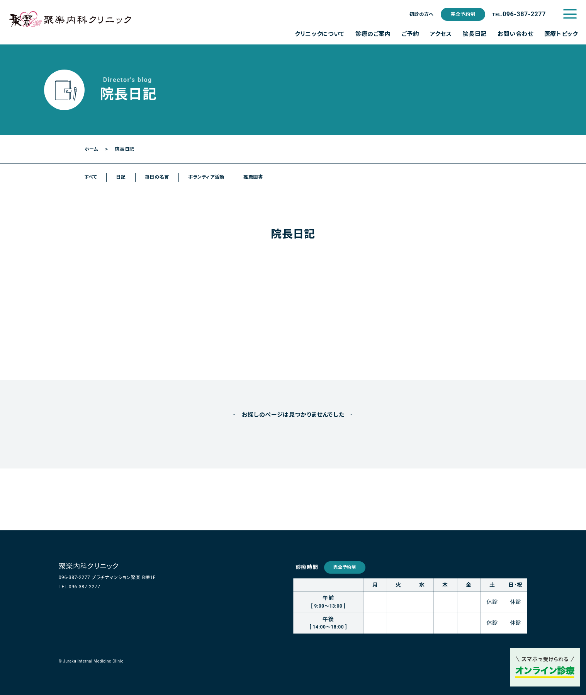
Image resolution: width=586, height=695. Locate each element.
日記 (121, 177)
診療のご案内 (373, 34)
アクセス (441, 34)
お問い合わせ (515, 34)
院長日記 (474, 34)
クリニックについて (320, 34)
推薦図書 (253, 177)
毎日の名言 (157, 177)
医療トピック (561, 34)
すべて (91, 177)
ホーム (92, 149)
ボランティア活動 (206, 177)
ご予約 (410, 34)
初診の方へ (421, 14)
